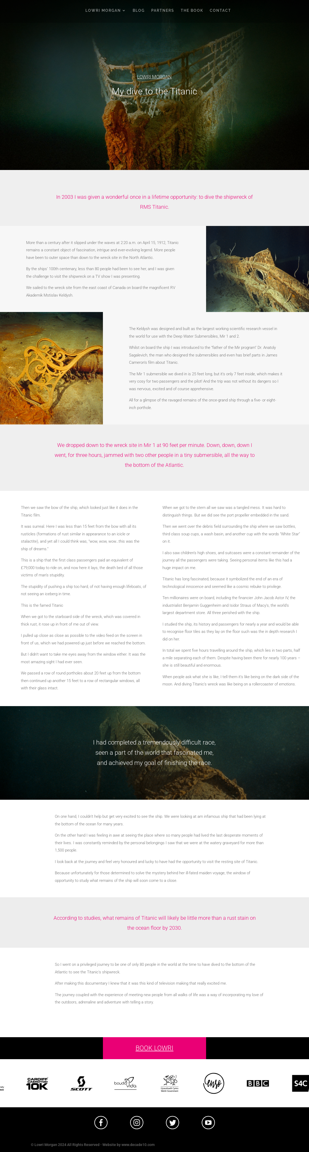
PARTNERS (162, 11)
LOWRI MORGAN (103, 11)
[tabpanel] (101, 1122)
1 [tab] (156, 1133)
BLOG (139, 11)
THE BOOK (192, 11)
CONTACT (220, 11)
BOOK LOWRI (154, 1048)
